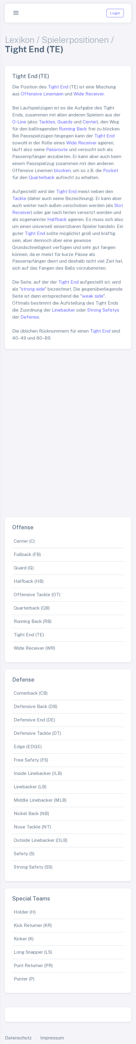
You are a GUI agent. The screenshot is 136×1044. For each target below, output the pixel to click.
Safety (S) (24, 853)
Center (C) (24, 541)
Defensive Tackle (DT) (37, 733)
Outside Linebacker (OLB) (40, 840)
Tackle (19, 198)
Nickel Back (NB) (31, 813)
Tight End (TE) (29, 634)
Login (115, 13)
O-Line (19, 121)
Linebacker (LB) (30, 786)
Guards (65, 121)
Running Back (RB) (33, 621)
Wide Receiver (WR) (34, 648)
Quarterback (42, 177)
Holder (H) (25, 911)
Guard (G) (24, 567)
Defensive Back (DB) (35, 706)
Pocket (110, 170)
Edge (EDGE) (28, 746)
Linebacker (63, 310)
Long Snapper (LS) (33, 952)
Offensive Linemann (42, 93)
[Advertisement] (68, 431)
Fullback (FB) (27, 554)
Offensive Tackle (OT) (37, 594)
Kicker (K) (24, 938)
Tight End (58, 86)
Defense (29, 317)
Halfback (57, 219)
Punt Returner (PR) (33, 965)
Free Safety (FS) (31, 759)
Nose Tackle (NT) (32, 826)
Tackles (47, 121)
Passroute (57, 149)
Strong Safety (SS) (33, 866)
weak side (92, 296)
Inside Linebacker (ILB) (38, 773)
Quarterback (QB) (32, 607)
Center (90, 121)
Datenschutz (18, 1037)
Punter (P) (24, 978)
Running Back (73, 128)
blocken (62, 170)
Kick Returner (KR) (33, 925)
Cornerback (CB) (31, 693)
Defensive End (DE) (34, 719)
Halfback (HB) (29, 581)
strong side (33, 289)
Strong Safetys (103, 310)
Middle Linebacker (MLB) (40, 800)
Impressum (52, 1037)
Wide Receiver (88, 93)
